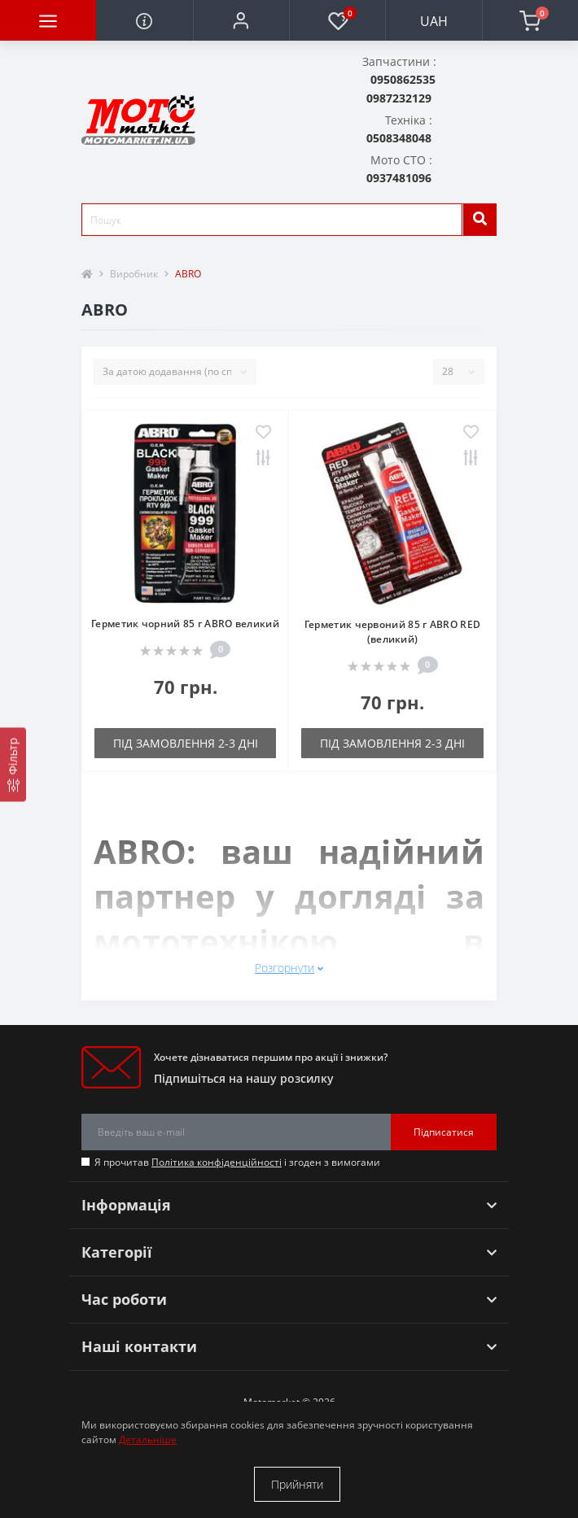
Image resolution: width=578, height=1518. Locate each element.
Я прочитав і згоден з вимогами (237, 1162)
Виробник (134, 274)
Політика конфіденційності (216, 1162)
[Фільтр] (13, 764)
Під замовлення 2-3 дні (185, 743)
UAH (434, 21)
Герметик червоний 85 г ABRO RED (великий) (392, 631)
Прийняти (297, 1484)
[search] (479, 219)
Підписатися (444, 1132)
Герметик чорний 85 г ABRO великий (185, 623)
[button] (241, 20)
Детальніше (148, 1439)
